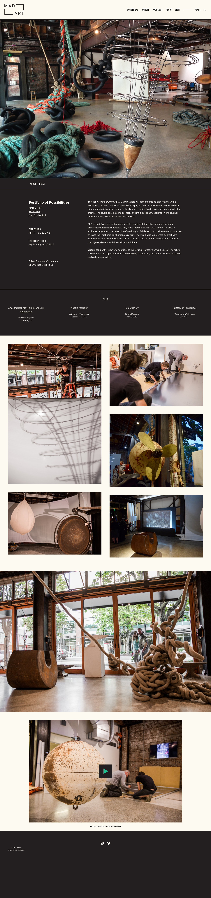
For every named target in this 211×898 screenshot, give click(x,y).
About (169, 9)
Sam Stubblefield (37, 215)
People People (19, 850)
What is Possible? (79, 307)
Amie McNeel (35, 207)
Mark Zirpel (34, 211)
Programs (158, 9)
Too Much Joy (131, 307)
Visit (177, 9)
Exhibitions (132, 9)
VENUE (198, 9)
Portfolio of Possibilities (184, 307)
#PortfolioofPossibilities (41, 264)
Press (42, 183)
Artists (145, 9)
